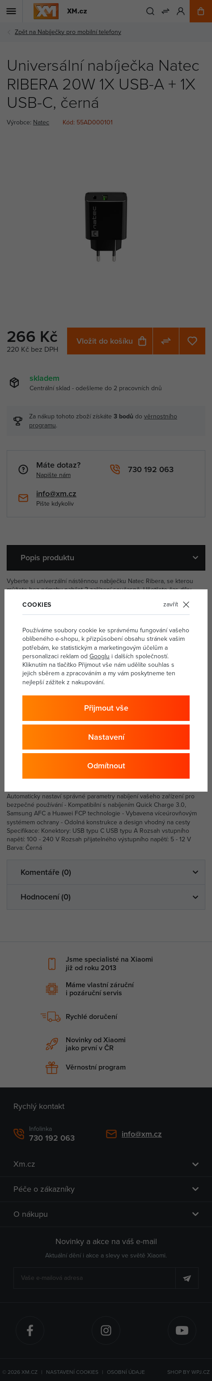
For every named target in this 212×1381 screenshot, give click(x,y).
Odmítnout (106, 766)
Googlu (99, 656)
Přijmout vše (106, 708)
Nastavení (106, 737)
